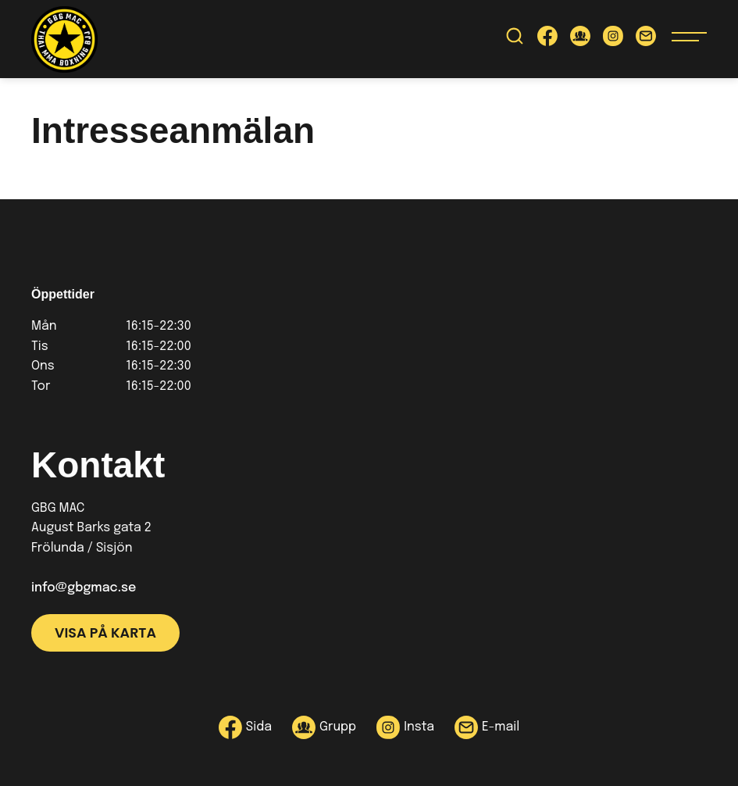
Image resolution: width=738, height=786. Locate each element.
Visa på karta (105, 632)
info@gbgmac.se (83, 588)
